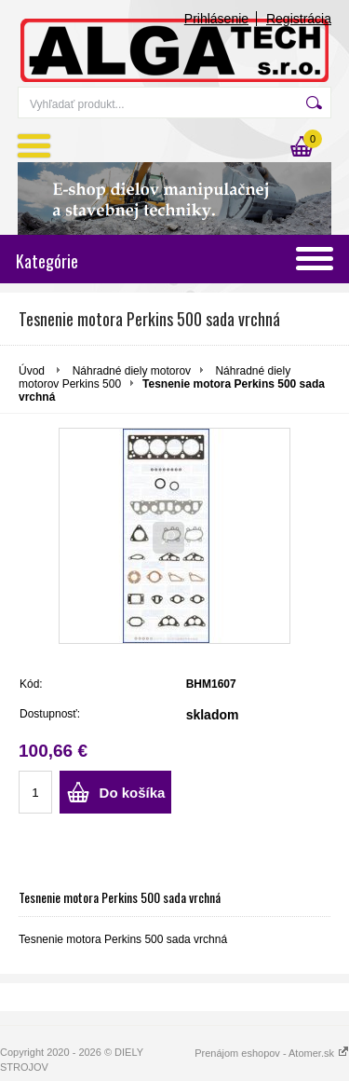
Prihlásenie (216, 18)
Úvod (32, 370)
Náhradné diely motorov (132, 370)
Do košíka (133, 792)
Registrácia (298, 18)
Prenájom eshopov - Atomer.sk (272, 1053)
